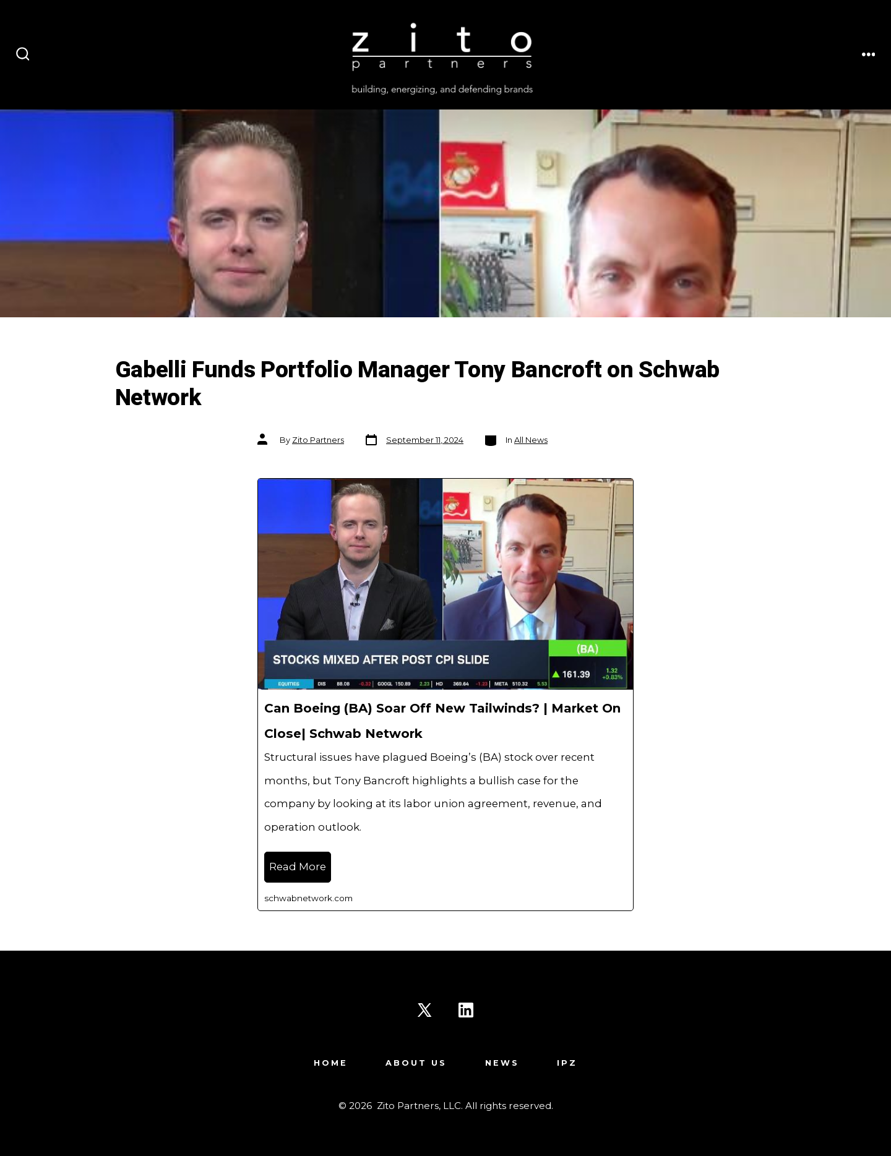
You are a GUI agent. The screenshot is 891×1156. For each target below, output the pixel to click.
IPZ (567, 1063)
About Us (416, 1063)
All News (531, 440)
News (502, 1063)
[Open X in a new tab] (424, 1010)
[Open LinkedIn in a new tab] (466, 1010)
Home (331, 1063)
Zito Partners (318, 440)
